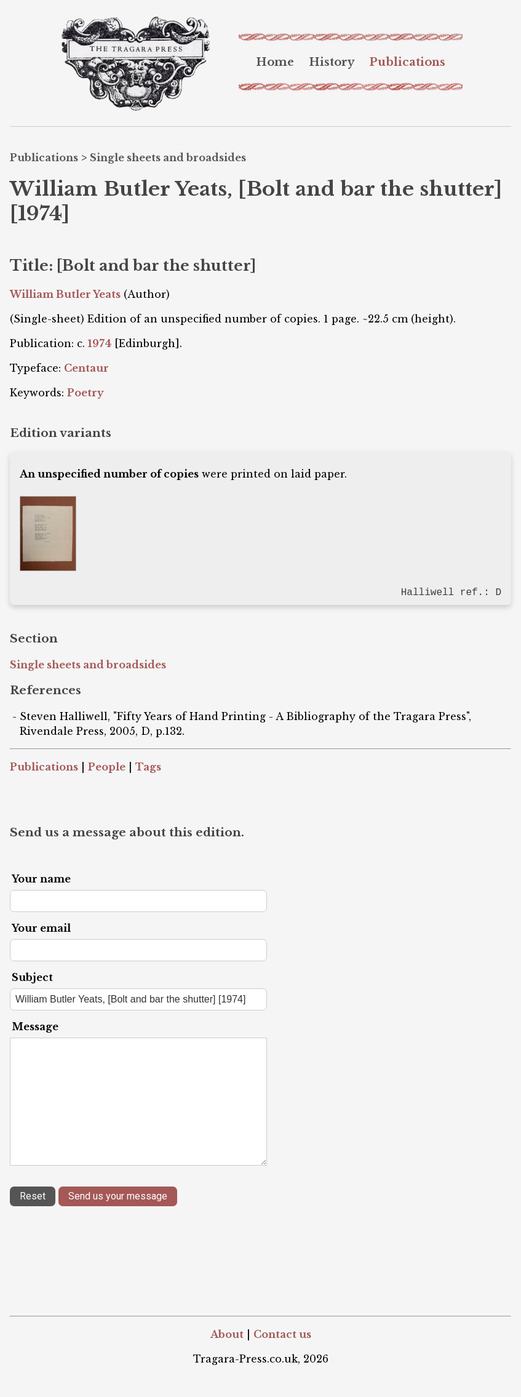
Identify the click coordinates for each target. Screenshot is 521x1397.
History (331, 62)
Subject (32, 976)
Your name (41, 877)
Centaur (86, 368)
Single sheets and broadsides (168, 157)
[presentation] (103, 1241)
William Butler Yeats (65, 294)
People (106, 765)
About (227, 1333)
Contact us (282, 1333)
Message (35, 1025)
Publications (407, 62)
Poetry (85, 392)
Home (275, 62)
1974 (99, 343)
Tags (148, 765)
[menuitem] (275, 62)
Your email (41, 927)
